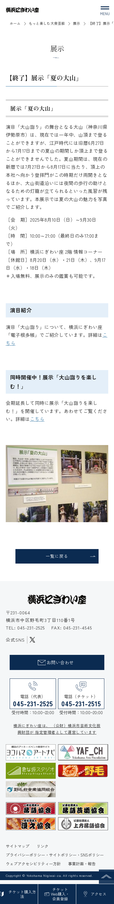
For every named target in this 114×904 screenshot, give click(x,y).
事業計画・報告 (82, 867)
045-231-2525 (32, 629)
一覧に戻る (57, 557)
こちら (37, 418)
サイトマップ (17, 850)
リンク (42, 850)
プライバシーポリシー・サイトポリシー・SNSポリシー (55, 858)
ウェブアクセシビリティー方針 (33, 867)
